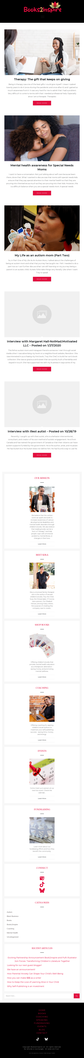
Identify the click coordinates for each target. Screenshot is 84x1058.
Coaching (10, 928)
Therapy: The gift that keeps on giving (42, 79)
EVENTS (42, 1026)
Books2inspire (12, 924)
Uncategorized (12, 937)
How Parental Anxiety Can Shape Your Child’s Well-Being (35, 973)
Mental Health (12, 933)
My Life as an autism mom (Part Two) (42, 255)
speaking (42, 1020)
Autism (9, 912)
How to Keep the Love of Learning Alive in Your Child (33, 982)
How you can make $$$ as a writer (24, 978)
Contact (42, 1033)
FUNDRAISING (42, 1023)
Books (9, 920)
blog (42, 1030)
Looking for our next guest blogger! (24, 965)
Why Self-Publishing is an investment (25, 986)
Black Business (12, 916)
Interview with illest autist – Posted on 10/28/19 (42, 431)
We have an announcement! (21, 969)
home (42, 1010)
